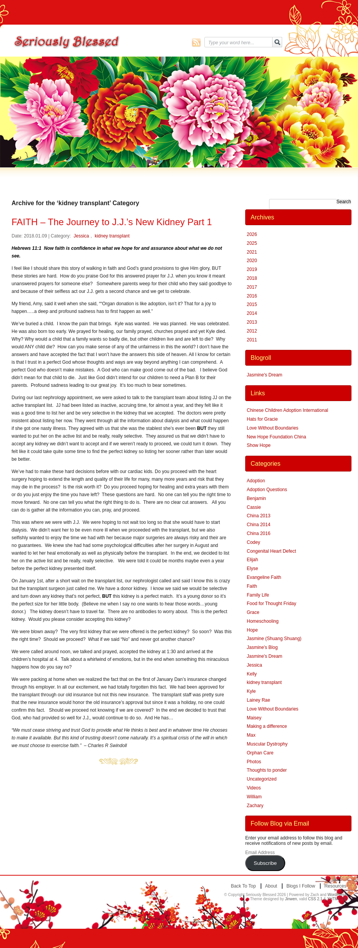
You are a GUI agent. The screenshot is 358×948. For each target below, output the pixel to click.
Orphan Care (260, 753)
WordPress (337, 895)
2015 (252, 304)
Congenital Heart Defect (271, 551)
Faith (252, 586)
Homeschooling (263, 621)
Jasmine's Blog (262, 647)
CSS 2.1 (315, 899)
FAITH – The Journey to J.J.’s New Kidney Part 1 (112, 222)
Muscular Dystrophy (267, 744)
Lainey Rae (258, 700)
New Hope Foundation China (276, 437)
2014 (252, 313)
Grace (253, 612)
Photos (254, 761)
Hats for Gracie (262, 419)
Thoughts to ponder (267, 770)
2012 (252, 331)
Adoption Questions (267, 489)
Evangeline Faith (264, 577)
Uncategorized (261, 779)
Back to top (243, 886)
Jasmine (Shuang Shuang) (274, 638)
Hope (252, 630)
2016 (252, 296)
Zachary (255, 805)
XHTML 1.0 (336, 899)
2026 (252, 234)
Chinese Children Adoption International (287, 410)
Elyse (252, 568)
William (254, 796)
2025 (252, 243)
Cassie (254, 507)
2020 (252, 260)
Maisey (254, 718)
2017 (252, 287)
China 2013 (258, 515)
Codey (253, 542)
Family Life (258, 595)
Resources (335, 886)
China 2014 (258, 524)
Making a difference (267, 726)
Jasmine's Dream (264, 375)
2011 (252, 340)
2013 (252, 322)
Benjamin (256, 498)
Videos (254, 788)
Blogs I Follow (300, 886)
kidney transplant (112, 236)
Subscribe (265, 863)
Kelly (252, 674)
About (271, 886)
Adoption (256, 480)
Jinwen (291, 899)
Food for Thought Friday (271, 603)
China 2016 (258, 533)
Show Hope (259, 445)
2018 (252, 278)
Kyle (251, 691)
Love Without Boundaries (272, 428)
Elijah (252, 559)
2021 (252, 252)
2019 (252, 269)
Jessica (81, 236)
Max (251, 735)
